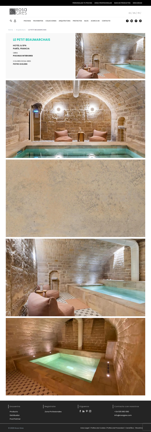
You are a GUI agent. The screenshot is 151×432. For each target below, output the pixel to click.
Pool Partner (15, 419)
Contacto (106, 21)
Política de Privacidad (115, 428)
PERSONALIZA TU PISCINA (82, 3)
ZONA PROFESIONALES (103, 3)
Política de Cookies (98, 428)
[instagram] (90, 411)
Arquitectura (64, 21)
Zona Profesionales (53, 411)
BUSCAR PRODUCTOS (122, 3)
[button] (11, 20)
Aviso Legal (84, 428)
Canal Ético (130, 428)
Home (10, 30)
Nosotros (139, 428)
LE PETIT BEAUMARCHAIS (31, 40)
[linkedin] (83, 411)
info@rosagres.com (123, 415)
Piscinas (27, 21)
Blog (86, 21)
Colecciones (51, 21)
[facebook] (80, 411)
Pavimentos (38, 21)
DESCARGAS (137, 3)
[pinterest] (87, 411)
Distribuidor (15, 415)
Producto (14, 411)
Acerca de (95, 21)
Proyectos (77, 21)
